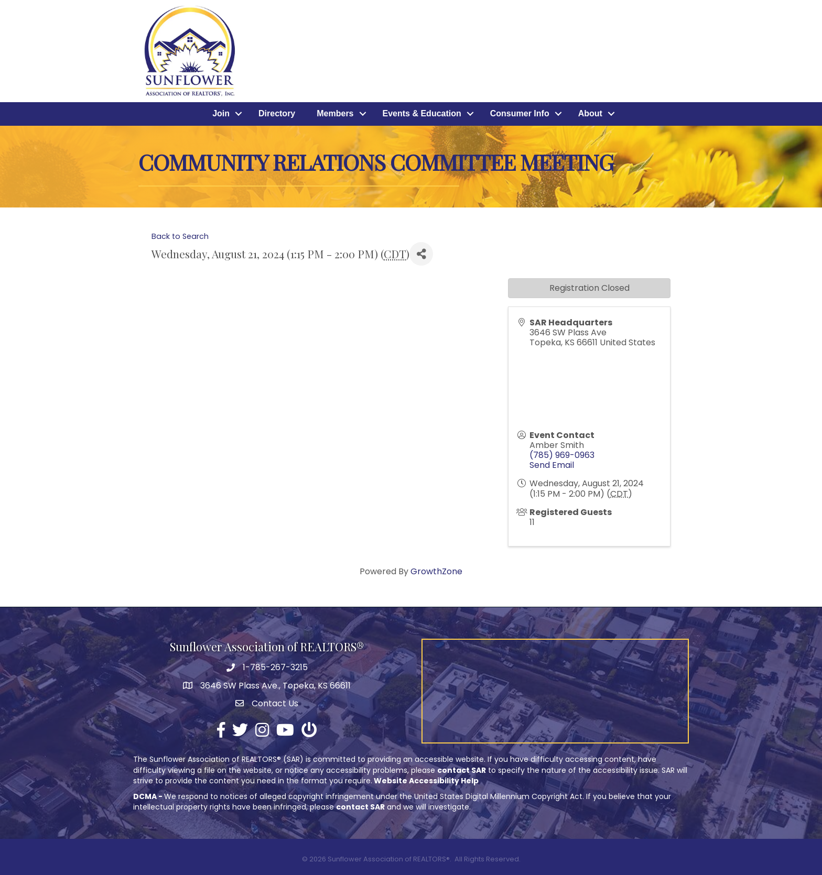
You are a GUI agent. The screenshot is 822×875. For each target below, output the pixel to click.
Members (335, 114)
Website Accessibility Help (426, 780)
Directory (276, 114)
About (590, 114)
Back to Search (180, 236)
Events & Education (422, 114)
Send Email (551, 465)
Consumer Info (519, 114)
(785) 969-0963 (561, 455)
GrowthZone (436, 571)
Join (221, 114)
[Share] (421, 254)
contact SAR (461, 770)
